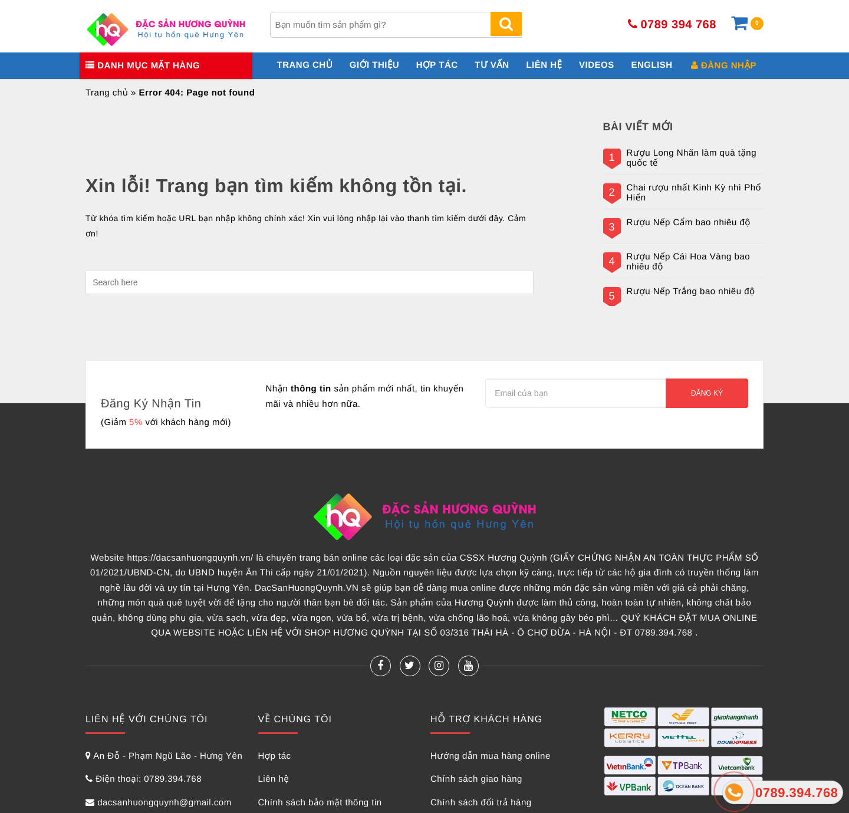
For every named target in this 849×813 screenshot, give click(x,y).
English (651, 65)
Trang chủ (305, 65)
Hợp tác (437, 65)
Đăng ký (707, 393)
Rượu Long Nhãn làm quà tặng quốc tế (692, 158)
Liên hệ (544, 65)
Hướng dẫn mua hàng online (490, 756)
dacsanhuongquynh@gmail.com (164, 803)
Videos (596, 65)
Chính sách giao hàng (476, 779)
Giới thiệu (374, 65)
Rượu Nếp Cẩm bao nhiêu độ (689, 223)
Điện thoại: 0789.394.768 (149, 779)
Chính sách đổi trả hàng (481, 803)
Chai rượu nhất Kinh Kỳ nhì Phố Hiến (694, 193)
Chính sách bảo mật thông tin (320, 803)
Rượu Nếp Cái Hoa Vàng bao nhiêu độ (689, 262)
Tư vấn (492, 65)
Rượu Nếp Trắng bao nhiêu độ (691, 292)
